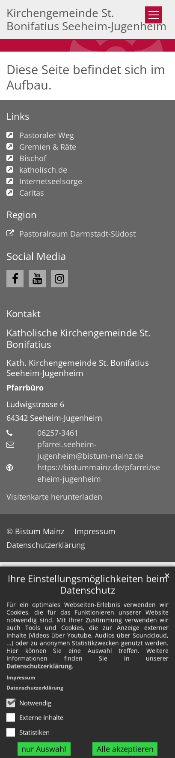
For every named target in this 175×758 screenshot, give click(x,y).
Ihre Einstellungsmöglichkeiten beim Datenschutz (88, 614)
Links (17, 116)
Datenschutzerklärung (39, 696)
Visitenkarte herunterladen (54, 497)
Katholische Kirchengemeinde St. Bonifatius (78, 338)
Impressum (21, 708)
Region (21, 214)
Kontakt (23, 313)
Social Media (36, 256)
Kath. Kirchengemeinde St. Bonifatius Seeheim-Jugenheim (77, 368)
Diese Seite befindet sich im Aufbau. (85, 77)
